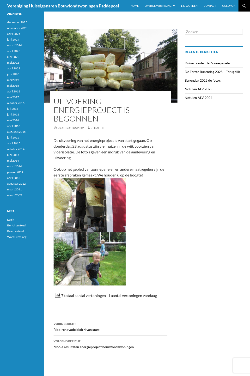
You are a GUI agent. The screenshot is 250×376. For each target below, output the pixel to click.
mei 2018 (13, 85)
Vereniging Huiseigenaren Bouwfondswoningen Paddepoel (63, 5)
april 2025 (13, 34)
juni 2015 (13, 137)
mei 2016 (13, 120)
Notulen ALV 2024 (198, 98)
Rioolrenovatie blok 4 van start (110, 326)
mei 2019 (13, 80)
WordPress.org (16, 237)
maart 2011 (14, 189)
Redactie (97, 128)
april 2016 (13, 126)
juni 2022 (13, 57)
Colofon (228, 5)
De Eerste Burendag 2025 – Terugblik (212, 72)
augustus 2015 (16, 131)
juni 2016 (13, 114)
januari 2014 (15, 172)
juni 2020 (13, 74)
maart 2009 (14, 195)
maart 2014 (14, 166)
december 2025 (17, 22)
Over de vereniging (158, 5)
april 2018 (13, 91)
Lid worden (189, 5)
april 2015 (13, 143)
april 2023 (13, 51)
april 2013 (13, 178)
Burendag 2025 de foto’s (203, 80)
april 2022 (13, 68)
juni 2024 (13, 39)
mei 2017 (13, 97)
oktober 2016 (15, 103)
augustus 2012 (16, 183)
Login (10, 219)
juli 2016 (12, 108)
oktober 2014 (15, 149)
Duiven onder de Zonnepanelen (208, 63)
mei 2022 (13, 62)
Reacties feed (15, 231)
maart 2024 (14, 45)
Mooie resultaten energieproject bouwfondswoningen (110, 343)
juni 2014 (13, 155)
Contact (210, 5)
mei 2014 (13, 160)
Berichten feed (16, 225)
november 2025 (17, 28)
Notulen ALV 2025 (198, 89)
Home (135, 5)
